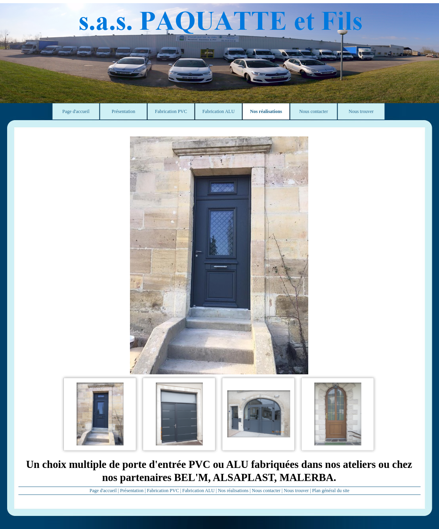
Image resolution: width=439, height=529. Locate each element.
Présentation (131, 490)
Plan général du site (330, 490)
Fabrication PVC (163, 490)
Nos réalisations (233, 490)
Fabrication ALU (198, 490)
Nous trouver (296, 490)
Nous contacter (266, 490)
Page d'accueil (103, 490)
